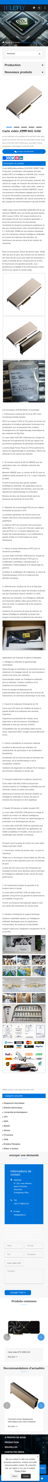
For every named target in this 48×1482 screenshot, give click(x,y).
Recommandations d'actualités (23, 1368)
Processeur (8, 1135)
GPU (6, 1117)
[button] (6, 1337)
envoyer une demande (23, 151)
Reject (14, 1476)
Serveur (7, 1130)
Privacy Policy (20, 1471)
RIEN (6, 1121)
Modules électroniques (13, 1108)
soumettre (17, 1292)
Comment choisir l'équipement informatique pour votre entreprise (22, 1420)
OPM (6, 1139)
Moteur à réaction (11, 1149)
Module (7, 1126)
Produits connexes (24, 1301)
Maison (7, 42)
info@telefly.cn (20, 1215)
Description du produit (13, 163)
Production (16, 42)
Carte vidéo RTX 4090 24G (19, 1352)
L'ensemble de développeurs (15, 1112)
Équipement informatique (32, 42)
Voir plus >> (13, 1357)
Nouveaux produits (18, 72)
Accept (25, 1476)
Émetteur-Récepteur (12, 1144)
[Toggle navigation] (45, 7)
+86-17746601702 (21, 1204)
